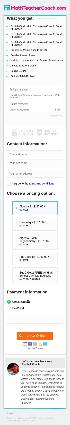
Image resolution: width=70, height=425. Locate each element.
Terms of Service (23, 421)
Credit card (21, 301)
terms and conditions (41, 183)
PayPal (18, 308)
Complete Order (33, 335)
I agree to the (33, 183)
